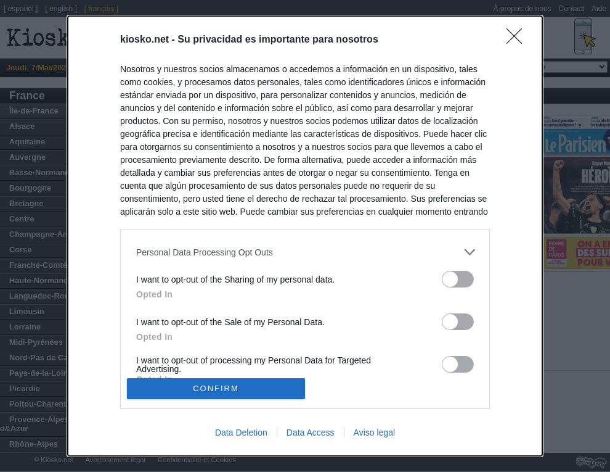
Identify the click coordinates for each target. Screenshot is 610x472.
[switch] (458, 279)
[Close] (518, 40)
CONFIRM (216, 388)
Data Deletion (241, 432)
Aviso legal (374, 432)
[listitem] (305, 252)
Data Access (311, 432)
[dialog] (305, 236)
